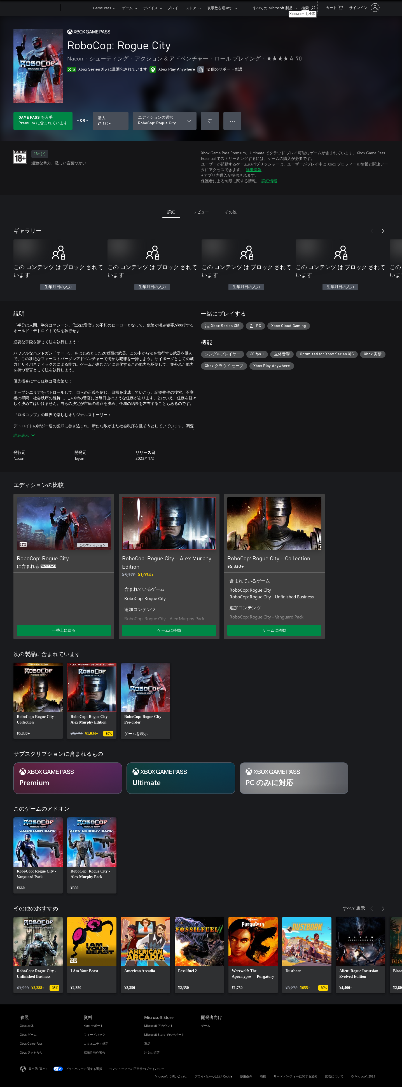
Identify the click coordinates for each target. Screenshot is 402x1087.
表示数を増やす (220, 7)
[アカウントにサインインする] (364, 7)
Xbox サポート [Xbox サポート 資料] (93, 1025)
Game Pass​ (102, 7)
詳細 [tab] (171, 211)
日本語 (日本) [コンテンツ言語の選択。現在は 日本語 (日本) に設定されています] (37, 1068)
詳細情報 (253, 169)
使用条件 (246, 1076)
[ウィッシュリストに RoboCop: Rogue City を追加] (210, 121)
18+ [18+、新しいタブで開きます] (39, 154)
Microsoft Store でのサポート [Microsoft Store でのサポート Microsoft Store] (164, 1034)
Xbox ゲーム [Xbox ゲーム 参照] (28, 1034)
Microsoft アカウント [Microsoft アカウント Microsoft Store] (158, 1025)
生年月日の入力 (58, 287)
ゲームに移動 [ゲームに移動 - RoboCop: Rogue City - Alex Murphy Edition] (169, 630)
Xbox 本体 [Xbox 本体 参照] (27, 1025)
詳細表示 (24, 435)
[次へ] (383, 231)
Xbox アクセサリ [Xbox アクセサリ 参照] (31, 1052)
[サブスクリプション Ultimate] (181, 778)
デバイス (150, 7)
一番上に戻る (64, 630)
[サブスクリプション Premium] (67, 778)
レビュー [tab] (201, 211)
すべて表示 (354, 908)
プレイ (172, 7)
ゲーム (127, 7)
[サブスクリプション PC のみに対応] (294, 778)
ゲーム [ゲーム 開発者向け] (205, 1025)
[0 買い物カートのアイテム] (334, 7)
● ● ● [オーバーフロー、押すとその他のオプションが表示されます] (232, 120)
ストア (191, 7)
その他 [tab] (231, 211)
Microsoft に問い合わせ (171, 1076)
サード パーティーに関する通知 (295, 1076)
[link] (38, 701)
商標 (263, 1076)
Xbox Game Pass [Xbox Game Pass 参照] (31, 1043)
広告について (334, 1076)
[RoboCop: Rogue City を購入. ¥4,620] (110, 121)
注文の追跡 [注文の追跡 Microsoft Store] (152, 1052)
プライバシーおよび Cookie (213, 1076)
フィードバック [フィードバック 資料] (94, 1034)
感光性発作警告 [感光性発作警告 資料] (94, 1052)
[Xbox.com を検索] (308, 7)
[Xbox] (76, 7)
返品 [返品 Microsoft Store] (147, 1043)
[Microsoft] (39, 7)
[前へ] (371, 231)
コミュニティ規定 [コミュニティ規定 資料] (96, 1043)
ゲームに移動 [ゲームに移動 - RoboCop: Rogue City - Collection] (274, 630)
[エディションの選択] (165, 121)
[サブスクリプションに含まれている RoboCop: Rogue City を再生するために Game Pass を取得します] (43, 121)
